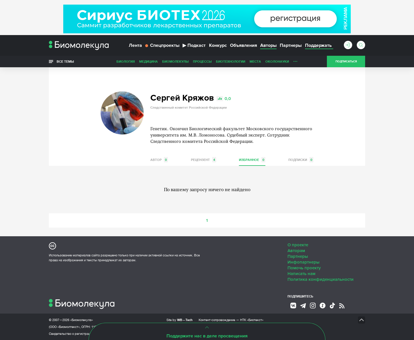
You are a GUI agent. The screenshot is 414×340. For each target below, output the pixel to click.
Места (255, 61)
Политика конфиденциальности (321, 279)
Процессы (202, 61)
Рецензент (203, 159)
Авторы (268, 45)
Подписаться (346, 61)
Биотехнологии (230, 61)
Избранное (252, 159)
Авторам (296, 250)
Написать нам (301, 273)
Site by (179, 320)
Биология (125, 61)
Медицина (148, 61)
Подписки (300, 159)
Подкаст (194, 45)
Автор (159, 159)
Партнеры (291, 45)
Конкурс (218, 45)
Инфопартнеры (303, 262)
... (295, 60)
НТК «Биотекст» (251, 320)
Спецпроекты (162, 45)
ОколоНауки (277, 61)
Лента (135, 45)
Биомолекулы (175, 61)
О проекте (298, 244)
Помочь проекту (304, 267)
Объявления (243, 45)
